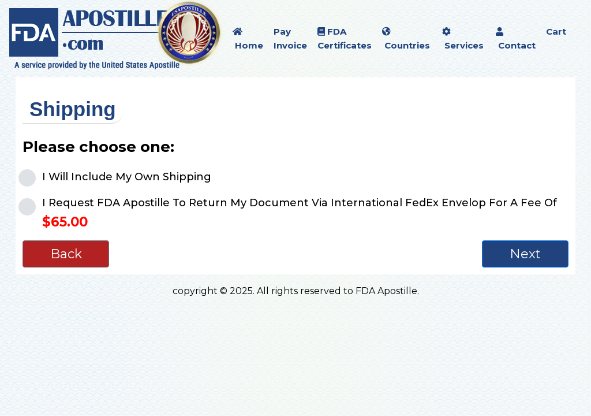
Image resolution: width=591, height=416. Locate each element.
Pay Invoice (290, 38)
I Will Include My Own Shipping (126, 176)
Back (66, 254)
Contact (516, 39)
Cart (556, 31)
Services (463, 39)
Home (248, 39)
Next (525, 254)
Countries (406, 39)
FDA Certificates (344, 38)
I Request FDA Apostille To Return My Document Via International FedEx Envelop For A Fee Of (299, 213)
